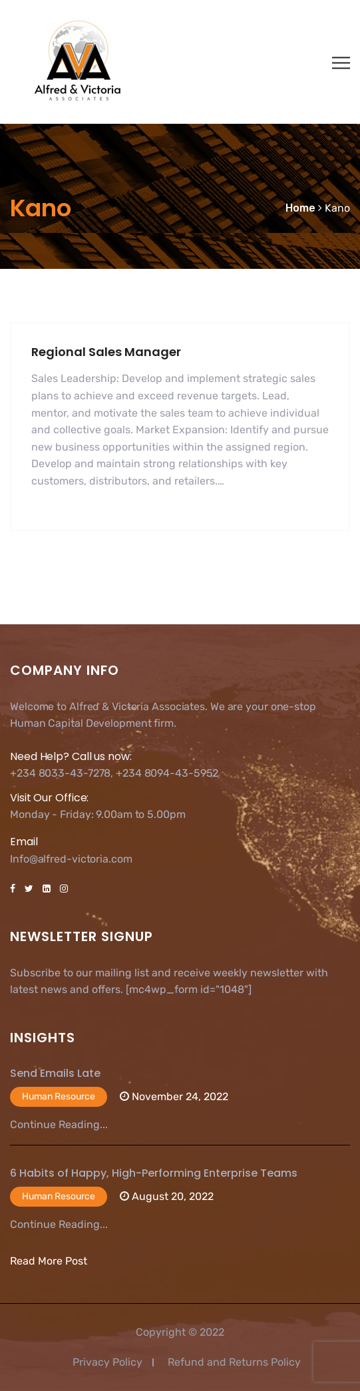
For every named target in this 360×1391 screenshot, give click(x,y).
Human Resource (58, 1096)
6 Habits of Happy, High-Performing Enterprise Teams (153, 1173)
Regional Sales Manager (106, 351)
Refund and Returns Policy (234, 1362)
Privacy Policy (107, 1362)
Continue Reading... (59, 1124)
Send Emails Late (55, 1073)
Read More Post (48, 1261)
